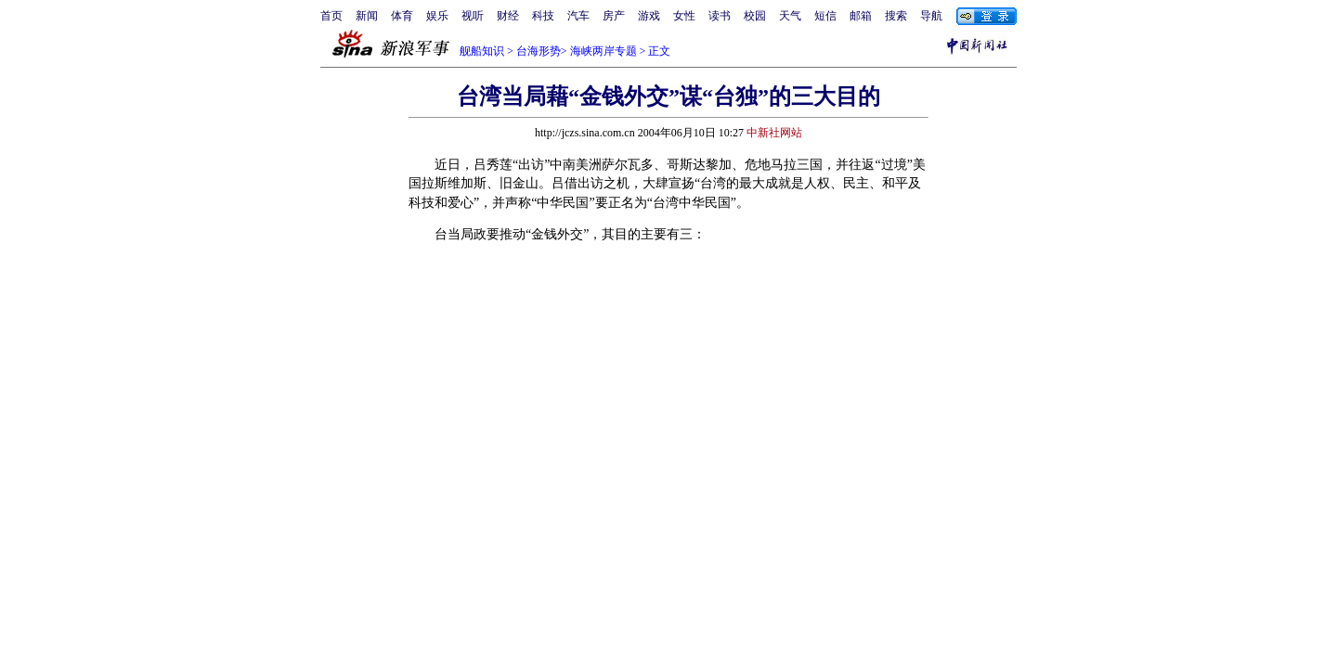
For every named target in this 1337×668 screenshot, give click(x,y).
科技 (543, 15)
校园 (755, 15)
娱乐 (437, 15)
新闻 (367, 15)
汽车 (578, 15)
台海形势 (538, 51)
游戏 (649, 15)
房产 (614, 15)
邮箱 (861, 15)
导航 (931, 15)
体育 (402, 15)
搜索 (896, 15)
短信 (825, 15)
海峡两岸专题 (603, 51)
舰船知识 (482, 51)
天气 (790, 15)
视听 (472, 15)
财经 (508, 15)
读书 (719, 15)
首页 (331, 15)
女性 (684, 15)
